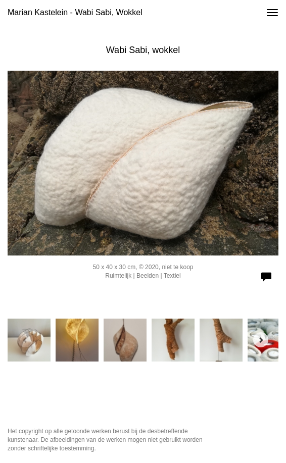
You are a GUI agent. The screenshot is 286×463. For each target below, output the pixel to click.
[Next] (260, 339)
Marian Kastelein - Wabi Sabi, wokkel (75, 12)
